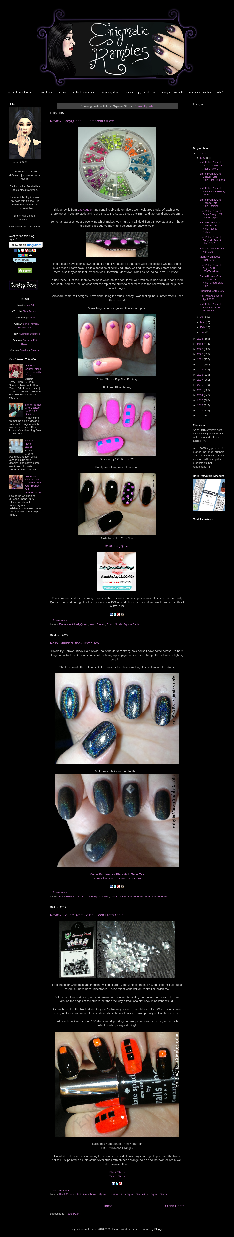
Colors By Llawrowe (97, 896)
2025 (200, 338)
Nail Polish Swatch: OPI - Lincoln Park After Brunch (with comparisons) (33, 484)
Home (107, 1206)
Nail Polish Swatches (29, 334)
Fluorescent (66, 624)
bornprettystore (99, 1194)
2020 (200, 364)
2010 (200, 415)
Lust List (62, 92)
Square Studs (131, 624)
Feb (203, 327)
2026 (200, 153)
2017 (200, 379)
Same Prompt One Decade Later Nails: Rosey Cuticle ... (211, 227)
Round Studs (114, 624)
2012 (200, 405)
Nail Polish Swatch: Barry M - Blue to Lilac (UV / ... (211, 240)
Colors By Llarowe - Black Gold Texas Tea (117, 874)
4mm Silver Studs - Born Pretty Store (117, 878)
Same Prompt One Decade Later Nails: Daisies (33, 409)
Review (101, 624)
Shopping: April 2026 (212, 290)
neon (92, 624)
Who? (220, 92)
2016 (200, 384)
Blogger (158, 1229)
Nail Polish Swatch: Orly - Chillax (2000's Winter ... (211, 268)
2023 (200, 349)
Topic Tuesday (30, 311)
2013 (200, 400)
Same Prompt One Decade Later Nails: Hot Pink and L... (212, 178)
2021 (200, 359)
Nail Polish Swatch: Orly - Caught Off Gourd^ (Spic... (211, 214)
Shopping (35, 350)
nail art (115, 896)
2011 (200, 410)
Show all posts (144, 106)
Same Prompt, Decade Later (141, 92)
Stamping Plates (111, 92)
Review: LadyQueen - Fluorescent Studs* (82, 121)
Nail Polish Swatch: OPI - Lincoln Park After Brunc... (212, 165)
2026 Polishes (44, 92)
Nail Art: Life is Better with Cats (212, 250)
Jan (202, 332)
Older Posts (174, 1206)
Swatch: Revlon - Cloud (30, 443)
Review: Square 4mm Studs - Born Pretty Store (86, 915)
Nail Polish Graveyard (84, 92)
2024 (200, 344)
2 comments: (60, 620)
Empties (24, 350)
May (203, 157)
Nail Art (30, 305)
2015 (200, 390)
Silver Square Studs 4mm (135, 896)
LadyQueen (85, 209)
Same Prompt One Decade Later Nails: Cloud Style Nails (211, 281)
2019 (200, 369)
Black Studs (117, 1172)
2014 (200, 395)
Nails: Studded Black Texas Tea (74, 643)
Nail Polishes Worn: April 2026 (211, 298)
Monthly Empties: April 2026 (210, 258)
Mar (203, 322)
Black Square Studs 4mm (74, 1194)
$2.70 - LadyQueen (117, 546)
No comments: (61, 1190)
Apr (202, 317)
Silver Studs (117, 1176)
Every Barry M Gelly (172, 92)
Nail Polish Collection (20, 92)
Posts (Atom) (73, 1213)
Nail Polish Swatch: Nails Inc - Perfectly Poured (33, 370)
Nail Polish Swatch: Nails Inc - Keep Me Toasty (211, 307)
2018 (200, 374)
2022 (200, 354)
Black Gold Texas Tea (71, 896)
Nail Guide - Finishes (200, 92)
